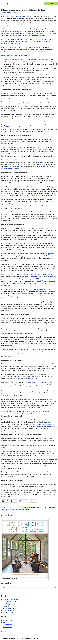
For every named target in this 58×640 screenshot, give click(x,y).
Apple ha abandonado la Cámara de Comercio (15, 16)
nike (46, 507)
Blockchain (6, 606)
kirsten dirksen (7, 627)
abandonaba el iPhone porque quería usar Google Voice (36, 276)
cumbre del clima (30, 507)
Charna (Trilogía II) (8, 610)
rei (6, 509)
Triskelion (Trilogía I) (9, 612)
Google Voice (50, 254)
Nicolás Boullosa (7, 12)
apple (5, 507)
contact (5, 629)
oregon (49, 507)
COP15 (46, 93)
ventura (27, 509)
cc (22, 639)
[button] (25, 549)
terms (4, 622)
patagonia (53, 507)
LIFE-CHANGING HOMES (11, 599)
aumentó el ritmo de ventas (32, 243)
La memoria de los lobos (10, 601)
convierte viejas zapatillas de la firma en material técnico (39, 426)
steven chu (21, 509)
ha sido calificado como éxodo (44, 52)
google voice (41, 507)
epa (37, 507)
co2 (15, 507)
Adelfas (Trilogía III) (9, 608)
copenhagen (23, 507)
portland (3, 509)
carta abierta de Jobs (30, 199)
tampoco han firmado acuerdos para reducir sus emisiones (27, 35)
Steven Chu (35, 162)
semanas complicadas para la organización (17, 56)
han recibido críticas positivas (43, 424)
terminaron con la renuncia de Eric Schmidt (39, 289)
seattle (16, 509)
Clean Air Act (20, 129)
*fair (7, 3)
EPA (7, 127)
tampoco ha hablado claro (48, 266)
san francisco (11, 509)
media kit (5, 631)
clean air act (10, 507)
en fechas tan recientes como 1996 (26, 378)
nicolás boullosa (7, 625)
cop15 (17, 507)
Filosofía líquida (7, 604)
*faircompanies (7, 620)
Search (51, 3)
